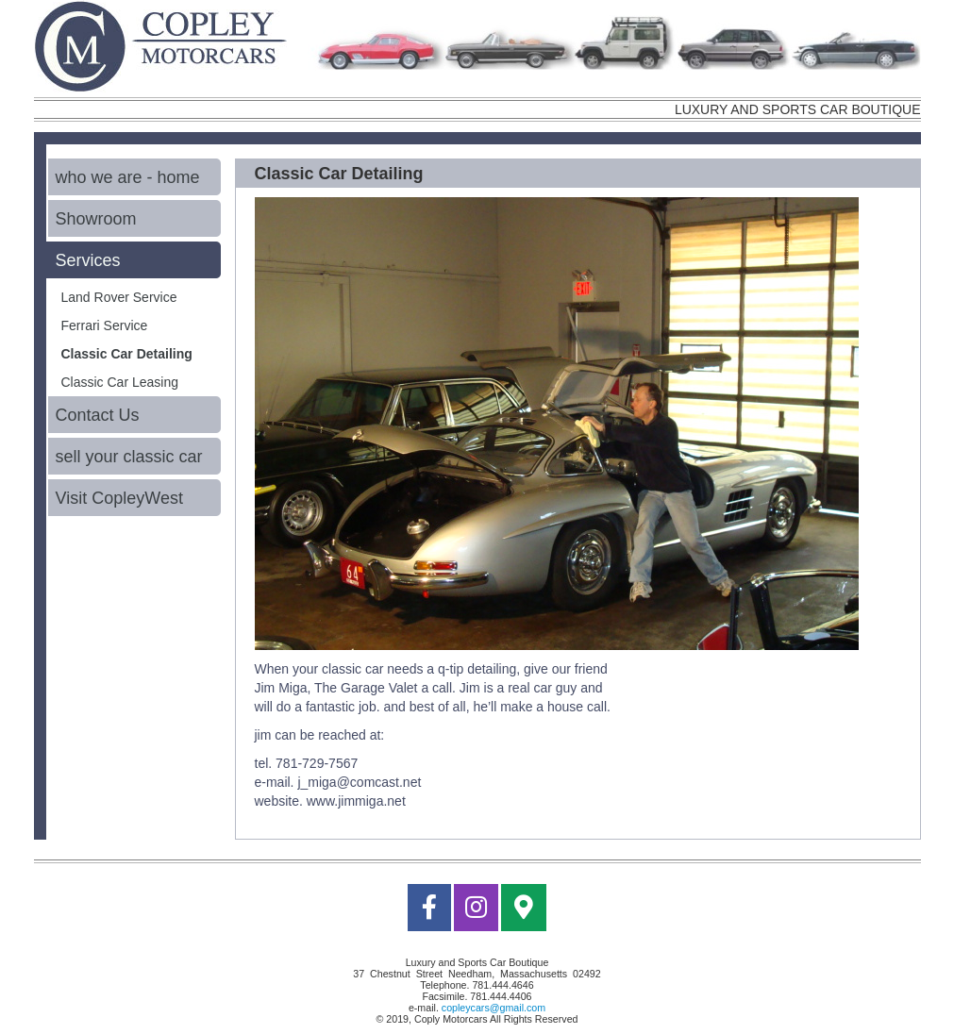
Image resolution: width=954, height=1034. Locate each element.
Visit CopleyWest (119, 498)
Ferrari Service (104, 325)
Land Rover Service (119, 297)
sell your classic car (129, 456)
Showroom (96, 218)
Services (88, 260)
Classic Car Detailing (126, 353)
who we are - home (128, 177)
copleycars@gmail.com (493, 1007)
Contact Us (98, 415)
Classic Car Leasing (120, 382)
